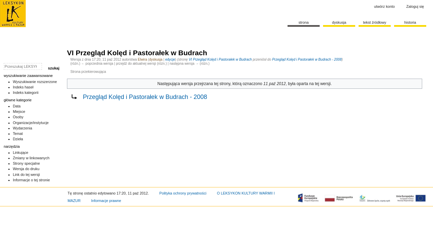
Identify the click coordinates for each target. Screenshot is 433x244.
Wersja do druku (26, 169)
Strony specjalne (26, 163)
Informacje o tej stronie (31, 180)
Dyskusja (339, 22)
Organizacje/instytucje (31, 123)
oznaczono (252, 83)
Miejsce (19, 111)
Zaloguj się (415, 6)
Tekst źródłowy (374, 22)
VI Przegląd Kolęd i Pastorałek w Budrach (220, 59)
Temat (18, 133)
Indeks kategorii (26, 92)
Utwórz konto (384, 6)
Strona (303, 22)
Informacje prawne (106, 201)
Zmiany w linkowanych (31, 158)
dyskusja (155, 59)
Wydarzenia (22, 128)
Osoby (18, 117)
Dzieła (18, 139)
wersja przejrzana (197, 83)
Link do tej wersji (26, 174)
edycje (170, 59)
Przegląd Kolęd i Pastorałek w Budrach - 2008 (307, 59)
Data (17, 106)
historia (410, 22)
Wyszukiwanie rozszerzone (35, 82)
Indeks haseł (23, 87)
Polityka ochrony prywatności (182, 193)
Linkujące (20, 152)
